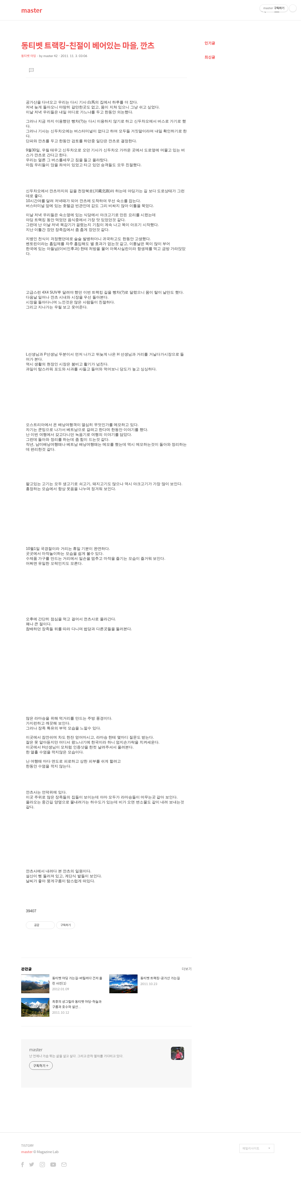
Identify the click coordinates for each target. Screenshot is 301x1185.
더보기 (187, 968)
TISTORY (27, 1145)
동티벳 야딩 (28, 55)
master (31, 10)
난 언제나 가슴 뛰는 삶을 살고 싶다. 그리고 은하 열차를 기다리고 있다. (76, 1055)
